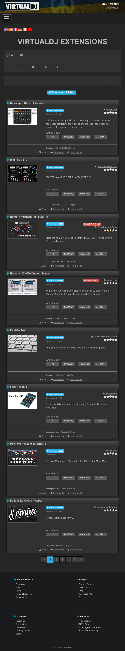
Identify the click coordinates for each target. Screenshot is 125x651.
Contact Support (87, 584)
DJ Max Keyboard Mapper (26, 500)
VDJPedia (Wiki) (86, 594)
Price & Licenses (24, 594)
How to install (76, 152)
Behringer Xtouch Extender (27, 103)
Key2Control (18, 330)
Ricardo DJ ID (18, 159)
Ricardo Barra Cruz (107, 166)
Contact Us (21, 624)
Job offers (21, 627)
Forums (82, 597)
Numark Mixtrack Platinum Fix (29, 216)
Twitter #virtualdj (88, 630)
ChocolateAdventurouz (105, 336)
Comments (58, 152)
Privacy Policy (23, 630)
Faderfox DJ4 (18, 387)
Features (20, 590)
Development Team (107, 227)
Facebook (85, 621)
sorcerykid (111, 280)
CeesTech (112, 109)
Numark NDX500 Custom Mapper (31, 273)
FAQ (81, 590)
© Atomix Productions (62, 647)
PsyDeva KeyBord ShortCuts (28, 443)
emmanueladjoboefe (107, 507)
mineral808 (111, 393)
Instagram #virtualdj (90, 627)
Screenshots (22, 597)
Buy (18, 587)
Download (21, 584)
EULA (19, 634)
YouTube (84, 624)
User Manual (85, 587)
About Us (20, 621)
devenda (113, 450)
